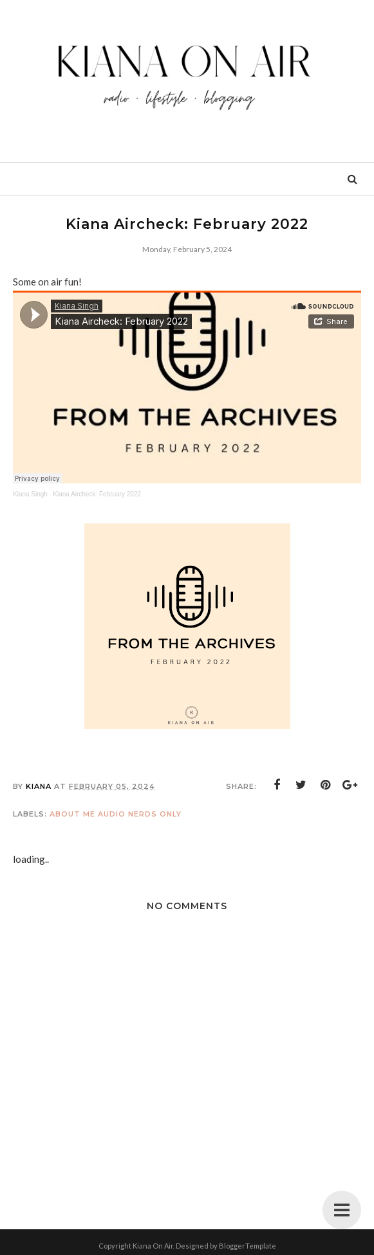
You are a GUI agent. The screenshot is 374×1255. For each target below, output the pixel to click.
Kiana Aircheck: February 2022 (97, 494)
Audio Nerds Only (140, 813)
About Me (72, 813)
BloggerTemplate (247, 1245)
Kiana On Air (153, 1245)
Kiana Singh (30, 494)
